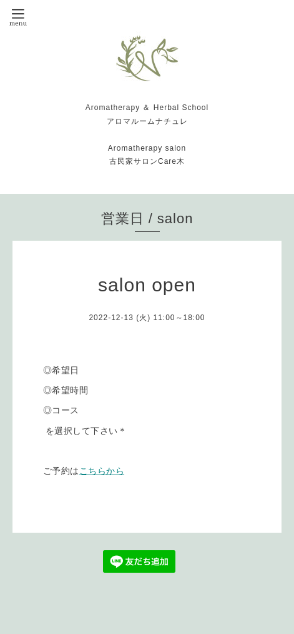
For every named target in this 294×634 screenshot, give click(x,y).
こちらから (102, 471)
